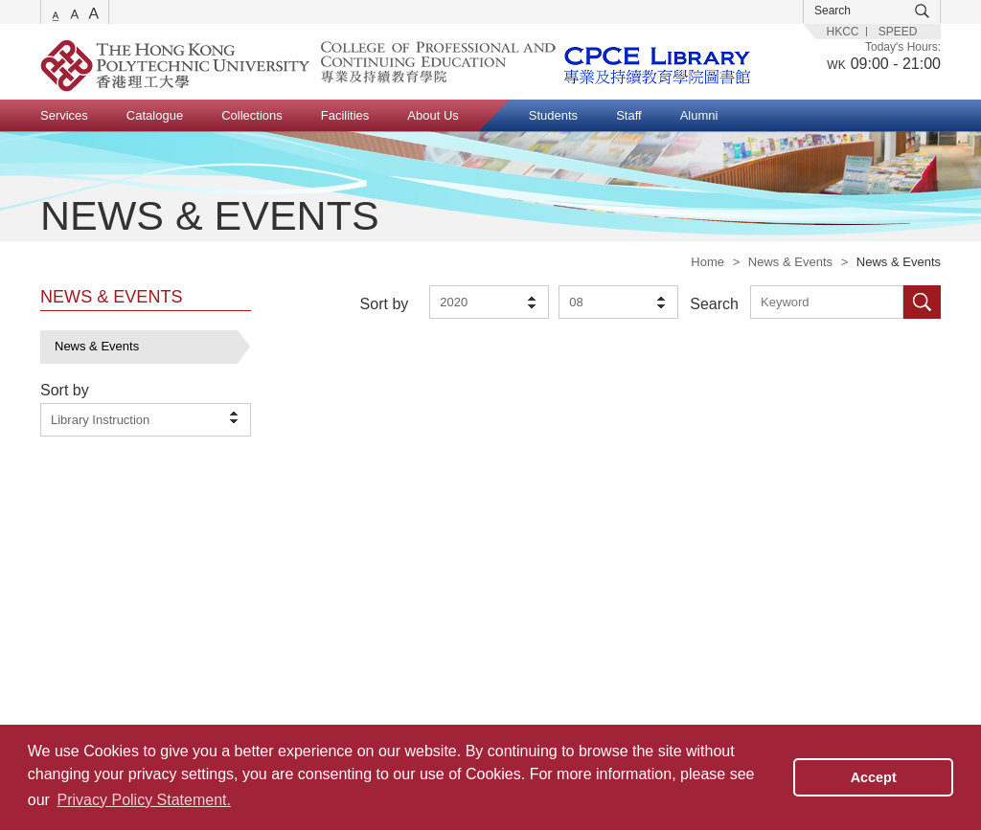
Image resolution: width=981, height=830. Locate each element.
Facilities (345, 115)
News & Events (790, 262)
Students (553, 115)
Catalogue (154, 115)
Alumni (699, 115)
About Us (432, 115)
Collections (252, 115)
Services (64, 115)
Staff (629, 115)
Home (707, 262)
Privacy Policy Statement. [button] (144, 800)
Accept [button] (874, 777)
